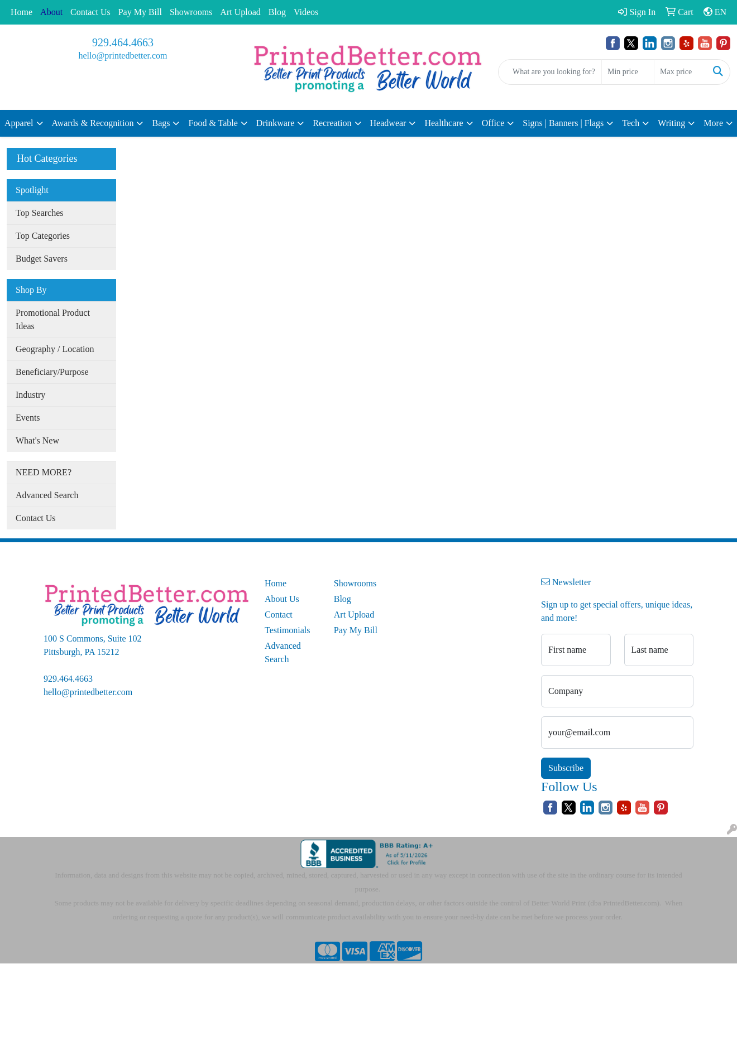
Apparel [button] (19, 123)
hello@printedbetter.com (122, 55)
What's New (37, 440)
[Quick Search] (550, 72)
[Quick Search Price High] (680, 72)
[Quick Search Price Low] (627, 72)
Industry (30, 394)
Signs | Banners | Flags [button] (563, 123)
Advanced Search (47, 495)
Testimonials (287, 630)
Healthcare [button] (443, 123)
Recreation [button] (332, 123)
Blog (277, 12)
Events (28, 417)
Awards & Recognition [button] (93, 123)
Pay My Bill (140, 12)
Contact (279, 614)
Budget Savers (42, 258)
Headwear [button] (388, 123)
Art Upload (240, 12)
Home (21, 12)
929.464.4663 (123, 42)
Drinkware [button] (275, 123)
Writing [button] (671, 123)
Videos (306, 12)
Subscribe (565, 768)
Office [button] (493, 123)
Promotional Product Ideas (53, 319)
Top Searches (40, 213)
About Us (282, 599)
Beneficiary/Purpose (52, 372)
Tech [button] (630, 123)
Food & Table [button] (212, 123)
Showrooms (191, 12)
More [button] (713, 123)
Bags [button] (161, 123)
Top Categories (43, 235)
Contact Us (90, 12)
